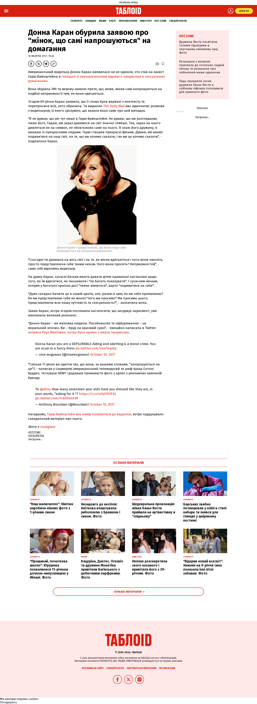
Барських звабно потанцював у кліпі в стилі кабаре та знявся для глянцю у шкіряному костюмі (204, 512)
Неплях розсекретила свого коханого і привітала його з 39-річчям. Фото (149, 567)
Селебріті (76, 20)
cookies (33, 699)
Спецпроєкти (178, 20)
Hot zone (160, 20)
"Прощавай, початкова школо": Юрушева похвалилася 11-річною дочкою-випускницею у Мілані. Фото (49, 569)
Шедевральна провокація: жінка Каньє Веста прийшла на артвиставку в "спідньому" (153, 510)
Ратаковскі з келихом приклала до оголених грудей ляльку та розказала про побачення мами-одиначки (201, 67)
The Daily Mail (114, 106)
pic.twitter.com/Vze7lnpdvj (96, 348)
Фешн (102, 20)
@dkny (45, 389)
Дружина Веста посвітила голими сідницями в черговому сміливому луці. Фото (198, 47)
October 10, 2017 (102, 354)
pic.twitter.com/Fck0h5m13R (56, 398)
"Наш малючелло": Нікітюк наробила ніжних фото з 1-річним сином (51, 508)
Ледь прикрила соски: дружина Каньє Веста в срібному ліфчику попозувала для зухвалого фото (201, 86)
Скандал (90, 20)
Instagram (48, 427)
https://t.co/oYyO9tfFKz (97, 394)
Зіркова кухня (128, 20)
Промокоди (167, 668)
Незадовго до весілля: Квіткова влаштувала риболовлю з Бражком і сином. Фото (100, 510)
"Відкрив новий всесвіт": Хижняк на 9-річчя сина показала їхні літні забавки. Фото (203, 567)
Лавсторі (146, 20)
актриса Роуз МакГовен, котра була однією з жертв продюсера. (79, 332)
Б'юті (112, 20)
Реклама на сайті (93, 668)
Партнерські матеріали (141, 668)
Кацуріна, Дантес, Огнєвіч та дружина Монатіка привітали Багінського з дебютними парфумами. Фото (102, 569)
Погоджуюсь (8, 702)
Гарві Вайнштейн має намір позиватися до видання (89, 414)
